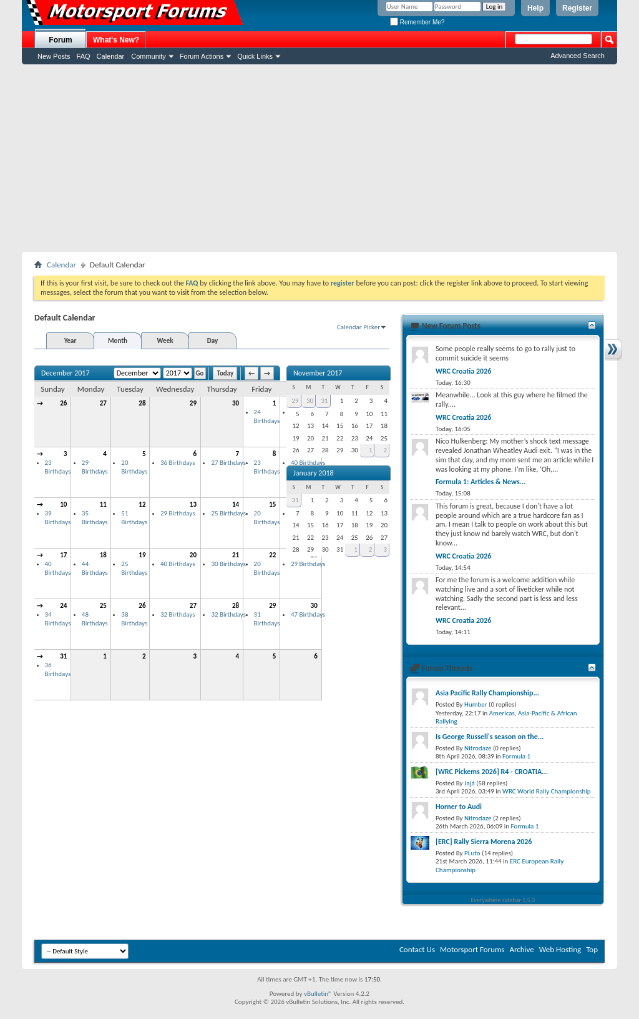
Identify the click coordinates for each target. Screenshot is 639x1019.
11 (103, 504)
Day (212, 341)
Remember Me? (417, 22)
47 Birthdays (308, 614)
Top (592, 949)
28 (142, 403)
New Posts (54, 56)
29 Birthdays (95, 467)
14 (235, 504)
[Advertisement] (319, 158)
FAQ (83, 56)
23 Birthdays (58, 467)
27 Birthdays (228, 463)
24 (63, 606)
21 (235, 555)
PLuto (472, 853)
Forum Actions (201, 56)
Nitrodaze (477, 748)
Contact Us (417, 949)
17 (63, 555)
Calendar (111, 56)
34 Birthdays (58, 618)
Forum (60, 40)
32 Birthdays (177, 614)
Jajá (469, 783)
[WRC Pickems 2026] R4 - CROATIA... (492, 771)
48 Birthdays (95, 618)
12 (142, 504)
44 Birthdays (95, 568)
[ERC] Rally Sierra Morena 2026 (484, 841)
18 (103, 555)
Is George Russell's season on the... (490, 736)
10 (63, 504)
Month (117, 341)
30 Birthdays (228, 564)
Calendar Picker (358, 327)
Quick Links (255, 56)
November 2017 (317, 373)
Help (535, 8)
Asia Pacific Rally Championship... (487, 692)
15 (272, 504)
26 (63, 403)
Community (148, 56)
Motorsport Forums (472, 949)
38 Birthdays (134, 618)
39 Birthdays (58, 517)
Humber (475, 704)
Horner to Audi (459, 806)
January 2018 (313, 473)
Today (225, 373)
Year (70, 341)
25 (103, 606)
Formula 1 (516, 756)
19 (142, 555)
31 (63, 656)
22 (272, 555)
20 (193, 555)
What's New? (116, 40)
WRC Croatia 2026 (463, 371)
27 (103, 403)
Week (165, 341)
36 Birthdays (177, 463)
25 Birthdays (228, 513)
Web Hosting (560, 949)
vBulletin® (318, 994)
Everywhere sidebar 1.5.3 (503, 900)
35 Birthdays (95, 517)
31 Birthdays (267, 618)
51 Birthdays (134, 517)
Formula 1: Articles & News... (480, 481)
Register (577, 8)
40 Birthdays (58, 568)
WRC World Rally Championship (546, 791)
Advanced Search (577, 55)
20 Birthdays (134, 467)
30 (235, 403)
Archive (521, 949)
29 (193, 403)
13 (193, 504)
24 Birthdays (267, 416)
